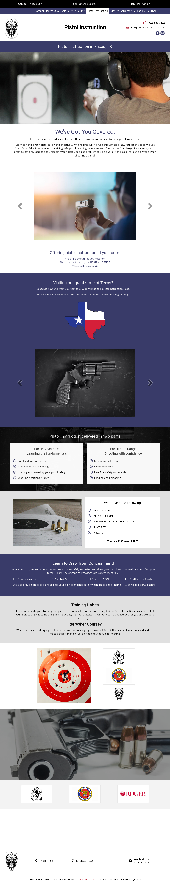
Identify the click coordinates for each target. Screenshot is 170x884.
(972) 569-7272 (156, 22)
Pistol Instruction (140, 3)
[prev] (20, 420)
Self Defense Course (85, 3)
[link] (46, 11)
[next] (150, 420)
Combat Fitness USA (30, 3)
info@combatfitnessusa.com (148, 27)
